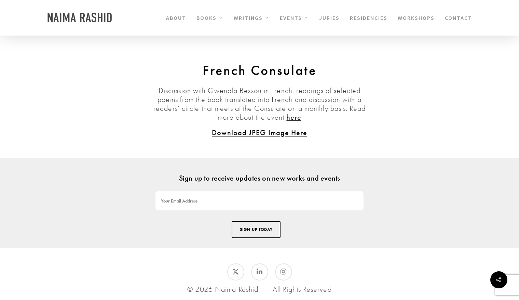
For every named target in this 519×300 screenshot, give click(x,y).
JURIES (329, 18)
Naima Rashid (79, 18)
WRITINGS (251, 18)
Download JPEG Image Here (259, 133)
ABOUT (176, 18)
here (293, 117)
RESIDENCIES (368, 18)
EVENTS (294, 18)
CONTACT (458, 18)
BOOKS (209, 18)
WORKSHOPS (416, 18)
